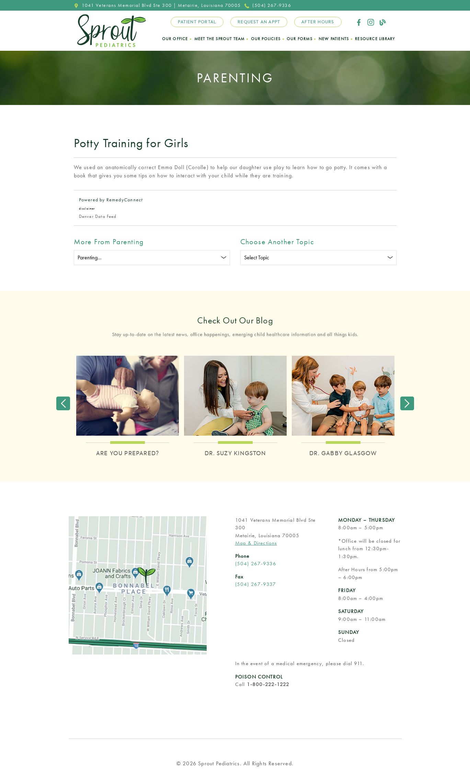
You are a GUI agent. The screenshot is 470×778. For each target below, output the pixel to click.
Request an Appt (259, 22)
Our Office (175, 39)
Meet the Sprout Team (219, 39)
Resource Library (375, 39)
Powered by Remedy (111, 200)
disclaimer (87, 209)
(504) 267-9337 (255, 584)
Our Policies (265, 39)
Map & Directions (256, 543)
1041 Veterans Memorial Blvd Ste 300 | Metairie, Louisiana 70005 (157, 5)
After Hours (317, 22)
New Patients (334, 39)
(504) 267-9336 (267, 5)
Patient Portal (197, 22)
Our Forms (299, 39)
